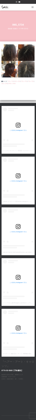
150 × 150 (11, 81)
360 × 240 (4, 83)
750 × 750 (24, 81)
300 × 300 (17, 81)
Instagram (16, 2)
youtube (19, 2)
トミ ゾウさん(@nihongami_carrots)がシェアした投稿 (19, 303)
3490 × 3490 (12, 83)
